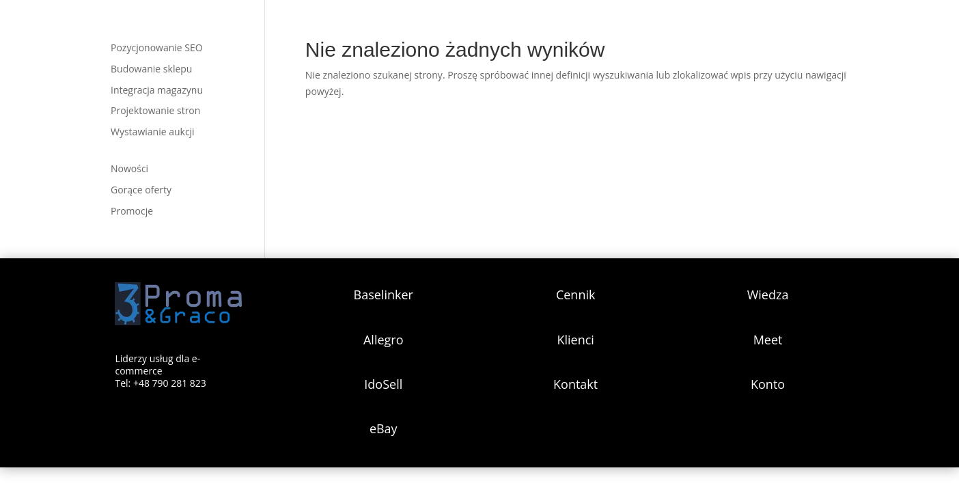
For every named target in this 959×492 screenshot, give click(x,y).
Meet (768, 339)
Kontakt (575, 384)
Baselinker (383, 294)
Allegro (383, 339)
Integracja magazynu (157, 89)
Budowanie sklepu (151, 68)
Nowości (129, 168)
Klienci (575, 339)
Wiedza (768, 294)
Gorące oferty (141, 189)
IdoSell (383, 384)
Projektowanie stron (155, 110)
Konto (768, 384)
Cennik (576, 294)
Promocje (132, 210)
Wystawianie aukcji (153, 131)
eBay (384, 428)
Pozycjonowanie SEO (157, 47)
